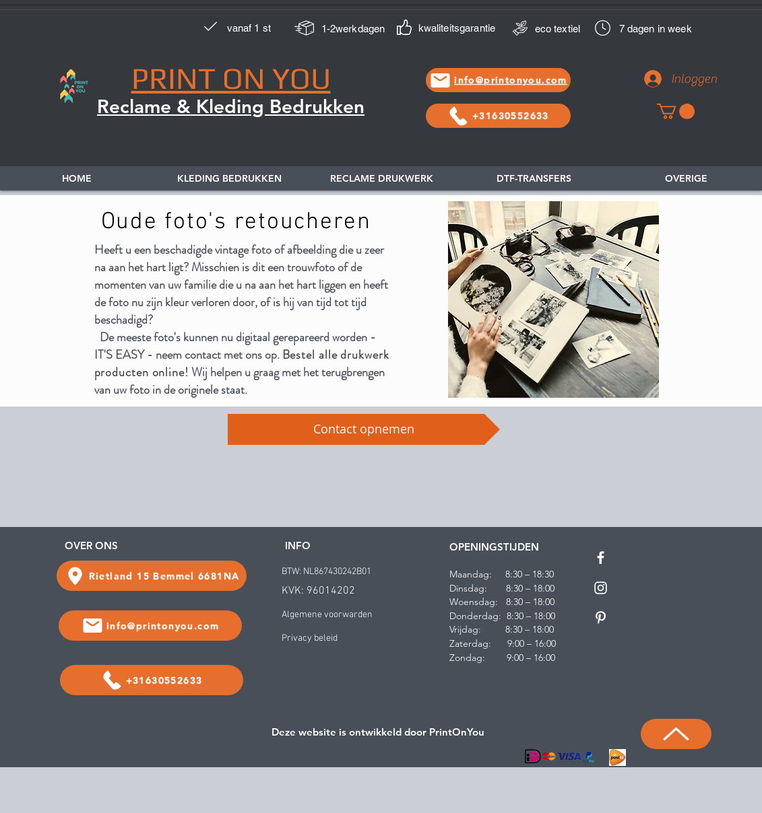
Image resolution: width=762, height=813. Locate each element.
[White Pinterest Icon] (600, 617)
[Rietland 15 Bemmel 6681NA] (152, 576)
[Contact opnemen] (364, 429)
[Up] (676, 734)
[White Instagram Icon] (600, 587)
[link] (676, 111)
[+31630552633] (498, 116)
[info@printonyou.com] (498, 80)
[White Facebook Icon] (600, 557)
